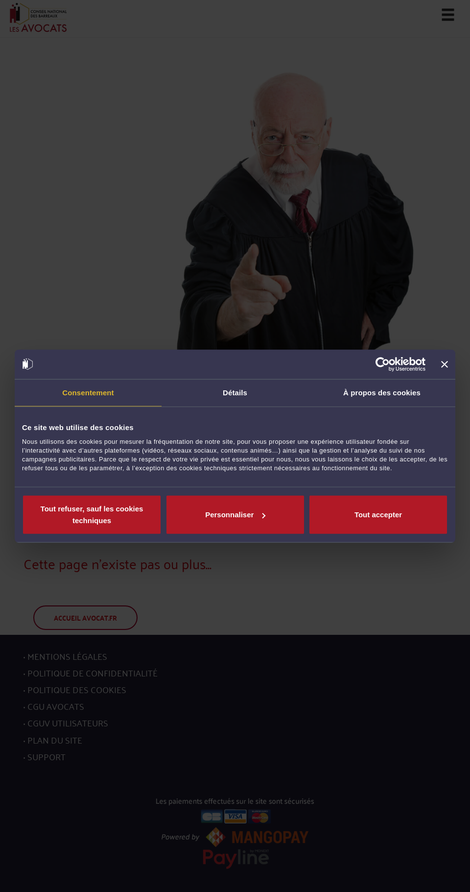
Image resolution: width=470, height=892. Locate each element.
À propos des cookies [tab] (382, 392)
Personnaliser (235, 514)
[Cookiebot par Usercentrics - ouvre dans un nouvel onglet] (382, 364)
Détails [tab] (235, 392)
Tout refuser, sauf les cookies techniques (92, 515)
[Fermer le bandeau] (444, 364)
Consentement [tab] (88, 392)
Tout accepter (378, 514)
